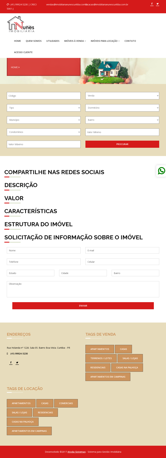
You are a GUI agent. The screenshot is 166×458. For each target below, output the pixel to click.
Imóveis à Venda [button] (75, 40)
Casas (123, 349)
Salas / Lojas (130, 358)
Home (17, 40)
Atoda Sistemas (77, 451)
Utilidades (52, 40)
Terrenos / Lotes (101, 358)
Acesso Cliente (23, 52)
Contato (130, 40)
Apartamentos (99, 349)
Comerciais (66, 403)
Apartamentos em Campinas (107, 376)
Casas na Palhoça (127, 367)
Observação (83, 289)
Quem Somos (34, 40)
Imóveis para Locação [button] (105, 40)
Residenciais (97, 367)
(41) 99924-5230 (19, 4)
